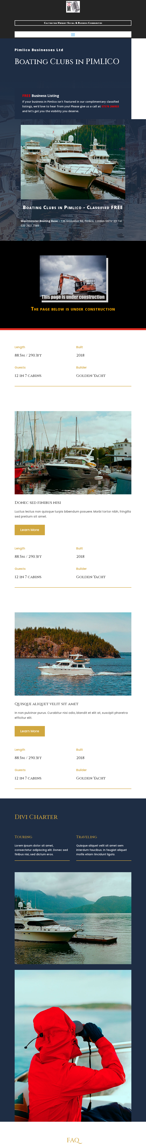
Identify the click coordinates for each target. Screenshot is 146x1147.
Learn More (29, 529)
